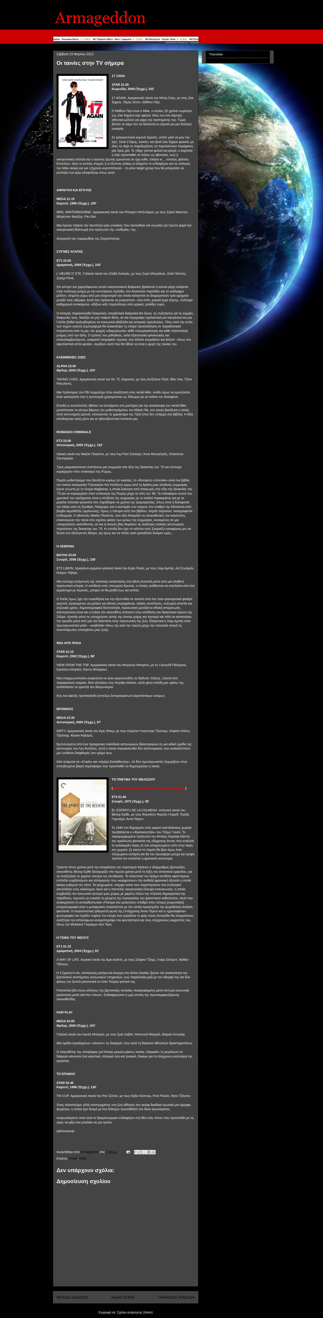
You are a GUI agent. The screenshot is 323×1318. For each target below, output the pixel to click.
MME (82, 1158)
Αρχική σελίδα (123, 1297)
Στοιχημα (194, 42)
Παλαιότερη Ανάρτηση (176, 1297)
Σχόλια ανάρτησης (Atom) (135, 1312)
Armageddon (90, 1152)
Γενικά (73, 1158)
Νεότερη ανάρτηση (72, 1297)
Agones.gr (183, 42)
